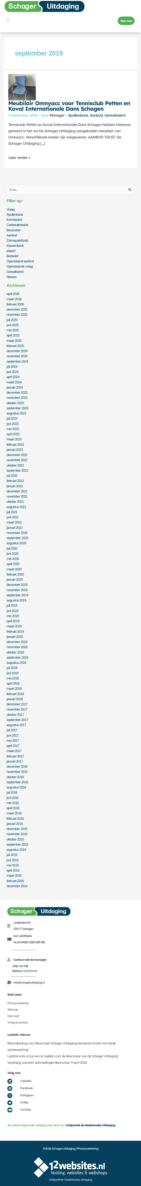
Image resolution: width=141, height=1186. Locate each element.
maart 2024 (14, 382)
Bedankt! (12, 256)
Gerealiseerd (114, 115)
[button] (8, 20)
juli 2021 (12, 512)
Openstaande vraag (20, 266)
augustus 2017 (16, 725)
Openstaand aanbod (20, 261)
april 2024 (13, 377)
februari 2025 (15, 346)
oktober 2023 (15, 403)
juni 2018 (13, 673)
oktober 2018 (15, 652)
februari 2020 (15, 574)
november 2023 (17, 398)
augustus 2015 (16, 850)
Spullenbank (78, 115)
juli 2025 (12, 320)
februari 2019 (15, 631)
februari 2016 (15, 818)
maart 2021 (14, 522)
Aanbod (96, 115)
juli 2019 (12, 605)
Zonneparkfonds (17, 240)
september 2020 (17, 538)
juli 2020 (12, 548)
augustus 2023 (16, 413)
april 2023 (13, 434)
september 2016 (17, 782)
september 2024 (17, 361)
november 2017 (17, 709)
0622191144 (30, 971)
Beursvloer (14, 230)
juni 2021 (13, 517)
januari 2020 (15, 579)
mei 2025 (13, 330)
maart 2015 (14, 875)
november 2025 (17, 314)
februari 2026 (15, 304)
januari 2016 (15, 824)
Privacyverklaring (17, 1003)
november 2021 (17, 496)
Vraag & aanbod (17, 1022)
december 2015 (17, 829)
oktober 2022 (15, 465)
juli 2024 (12, 366)
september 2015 (17, 844)
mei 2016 (13, 803)
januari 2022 (15, 486)
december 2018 (17, 642)
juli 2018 (12, 668)
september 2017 (17, 720)
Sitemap (12, 1009)
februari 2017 (15, 756)
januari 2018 (15, 699)
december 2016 (17, 766)
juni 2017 (13, 735)
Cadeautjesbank (17, 225)
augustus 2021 (16, 507)
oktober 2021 (15, 501)
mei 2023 (13, 429)
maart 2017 (14, 751)
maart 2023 (14, 439)
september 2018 (17, 657)
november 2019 (17, 590)
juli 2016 (12, 792)
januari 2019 (15, 637)
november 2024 (17, 356)
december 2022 (17, 455)
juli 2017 (12, 730)
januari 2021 (15, 528)
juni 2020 (13, 553)
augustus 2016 (16, 787)
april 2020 (13, 564)
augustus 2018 (16, 663)
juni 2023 (13, 424)
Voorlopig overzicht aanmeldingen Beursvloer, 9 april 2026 (47, 1062)
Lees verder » (19, 157)
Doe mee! (13, 1016)
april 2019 (13, 621)
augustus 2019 (16, 600)
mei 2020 (13, 559)
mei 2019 (13, 616)
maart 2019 (14, 626)
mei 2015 (13, 865)
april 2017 (13, 746)
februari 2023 (15, 444)
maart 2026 (14, 299)
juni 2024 (13, 372)
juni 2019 (13, 611)
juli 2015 (12, 855)
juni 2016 (13, 798)
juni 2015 (13, 860)
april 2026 (13, 294)
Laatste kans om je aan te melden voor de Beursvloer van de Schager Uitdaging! (62, 1056)
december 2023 (17, 392)
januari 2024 (15, 387)
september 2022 (17, 470)
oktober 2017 (15, 715)
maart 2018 (14, 688)
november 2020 (17, 533)
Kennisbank (14, 220)
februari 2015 (15, 881)
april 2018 (13, 683)
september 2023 (17, 408)
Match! (11, 251)
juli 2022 (12, 476)
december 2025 (17, 309)
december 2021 (17, 491)
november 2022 (17, 460)
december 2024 (17, 351)
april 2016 (13, 808)
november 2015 (17, 834)
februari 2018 (15, 694)
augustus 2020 (16, 543)
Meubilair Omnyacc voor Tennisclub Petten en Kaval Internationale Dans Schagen (69, 106)
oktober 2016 (15, 777)
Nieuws (12, 277)
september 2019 (17, 595)
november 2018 (17, 647)
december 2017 (17, 704)
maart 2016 (14, 813)
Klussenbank (15, 245)
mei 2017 (13, 740)
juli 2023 (12, 418)
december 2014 (17, 886)
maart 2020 (14, 569)
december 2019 (17, 585)
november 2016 (17, 772)
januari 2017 (15, 761)
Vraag (11, 209)
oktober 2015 (15, 839)
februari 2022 (15, 481)
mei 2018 (13, 678)
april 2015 (13, 870)
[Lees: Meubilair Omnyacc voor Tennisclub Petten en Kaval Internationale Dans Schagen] (22, 87)
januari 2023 (15, 450)
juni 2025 (13, 325)
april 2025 (13, 335)
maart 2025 (14, 341)
